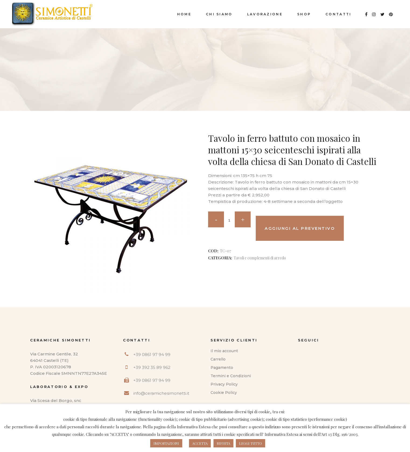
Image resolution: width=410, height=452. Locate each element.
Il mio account (224, 351)
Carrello (218, 359)
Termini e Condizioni (231, 376)
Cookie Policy (224, 392)
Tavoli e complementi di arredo (260, 257)
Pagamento (222, 367)
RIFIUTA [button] (223, 443)
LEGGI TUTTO (250, 443)
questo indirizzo (266, 426)
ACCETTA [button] (200, 443)
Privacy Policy (224, 384)
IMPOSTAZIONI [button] (166, 443)
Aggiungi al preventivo (300, 228)
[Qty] (229, 220)
